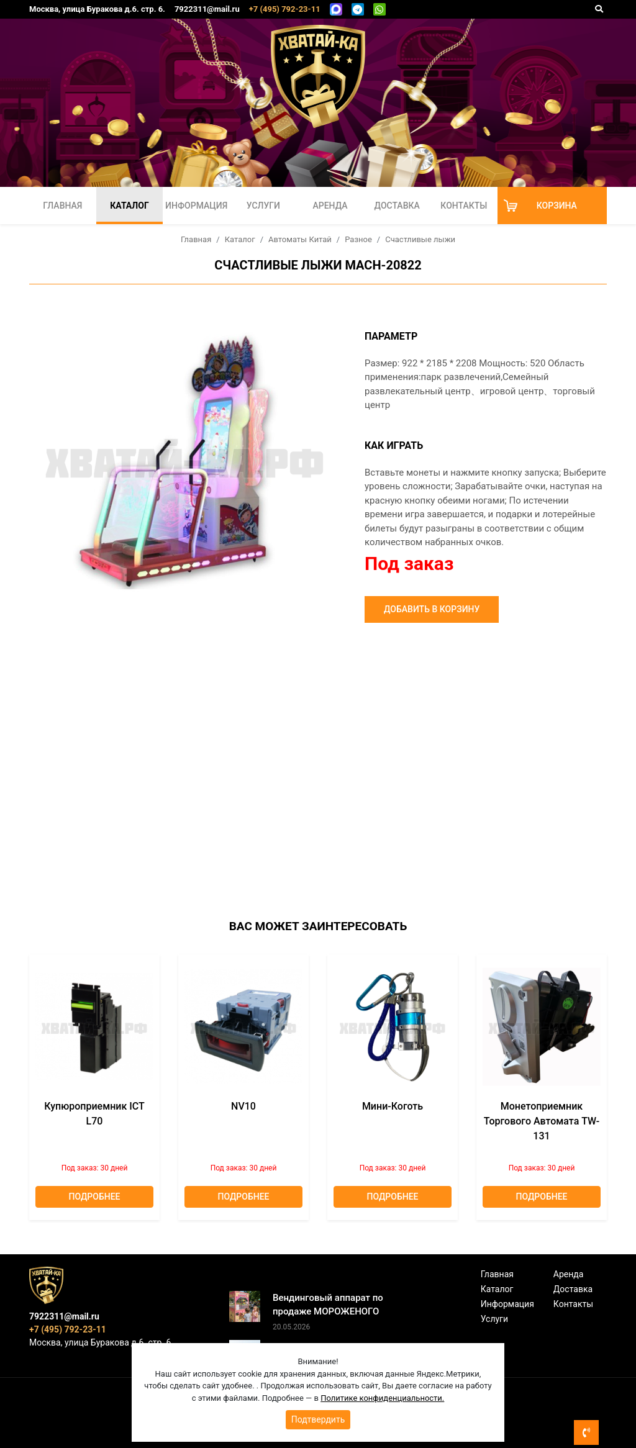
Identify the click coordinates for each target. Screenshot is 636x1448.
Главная (62, 205)
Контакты (463, 205)
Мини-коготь (392, 1106)
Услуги (263, 205)
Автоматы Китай (300, 239)
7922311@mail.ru (207, 9)
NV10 (243, 1106)
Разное (358, 239)
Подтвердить (318, 1419)
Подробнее (94, 1196)
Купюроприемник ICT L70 (94, 1113)
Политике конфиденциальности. (382, 1398)
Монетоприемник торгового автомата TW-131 (541, 1121)
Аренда (329, 205)
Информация (196, 205)
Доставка (397, 205)
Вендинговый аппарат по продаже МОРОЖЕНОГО (328, 1305)
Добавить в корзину (431, 609)
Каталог (129, 205)
